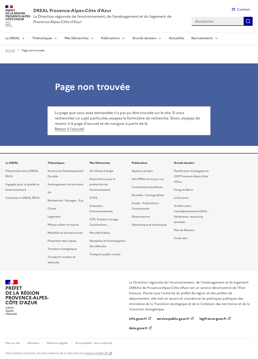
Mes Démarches (77, 38)
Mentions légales (57, 343)
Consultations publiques (147, 187)
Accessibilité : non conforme (93, 343)
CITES (93, 198)
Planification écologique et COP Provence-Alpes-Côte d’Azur (191, 176)
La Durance (181, 198)
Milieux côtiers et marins (63, 225)
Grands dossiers (144, 38)
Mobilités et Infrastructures (65, 233)
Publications (110, 38)
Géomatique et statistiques (149, 225)
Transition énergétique (62, 249)
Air (49, 192)
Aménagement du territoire (65, 184)
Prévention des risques (62, 241)
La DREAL (12, 38)
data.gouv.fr (138, 328)
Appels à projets (142, 171)
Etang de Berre (183, 190)
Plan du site (12, 343)
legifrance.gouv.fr (213, 318)
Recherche (248, 21)
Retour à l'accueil (69, 129)
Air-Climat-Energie (101, 171)
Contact (243, 9)
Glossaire (33, 343)
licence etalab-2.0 (96, 353)
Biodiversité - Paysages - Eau (65, 201)
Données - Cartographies (148, 195)
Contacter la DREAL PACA (22, 198)
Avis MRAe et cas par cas (148, 179)
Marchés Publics (100, 233)
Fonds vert (180, 238)
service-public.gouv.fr (173, 318)
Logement (54, 217)
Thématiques (42, 38)
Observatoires (141, 217)
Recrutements (202, 38)
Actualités (176, 38)
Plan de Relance (184, 230)
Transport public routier (105, 254)
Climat (52, 209)
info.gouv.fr (138, 318)
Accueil (10, 50)
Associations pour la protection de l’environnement (103, 184)
